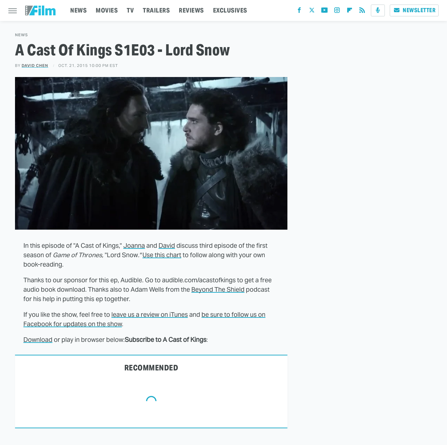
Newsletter (414, 10)
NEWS (78, 10)
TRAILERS (156, 10)
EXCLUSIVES (230, 10)
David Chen (35, 65)
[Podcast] (378, 10)
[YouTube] (324, 11)
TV (130, 10)
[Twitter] (312, 11)
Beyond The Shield (217, 289)
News (21, 35)
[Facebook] (299, 11)
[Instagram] (337, 11)
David (167, 245)
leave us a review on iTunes (149, 314)
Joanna (134, 245)
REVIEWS (191, 10)
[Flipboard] (349, 11)
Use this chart (161, 255)
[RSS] (362, 11)
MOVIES (107, 10)
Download (37, 340)
